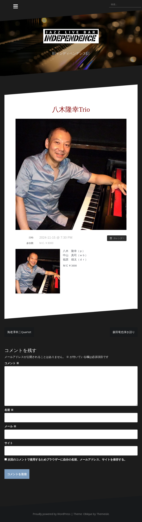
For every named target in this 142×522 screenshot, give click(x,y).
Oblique (87, 514)
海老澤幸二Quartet (19, 332)
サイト (8, 443)
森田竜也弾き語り (124, 332)
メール (10, 426)
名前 (8, 410)
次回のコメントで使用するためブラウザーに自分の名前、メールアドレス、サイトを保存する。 (67, 459)
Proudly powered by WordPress (51, 514)
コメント (11, 363)
